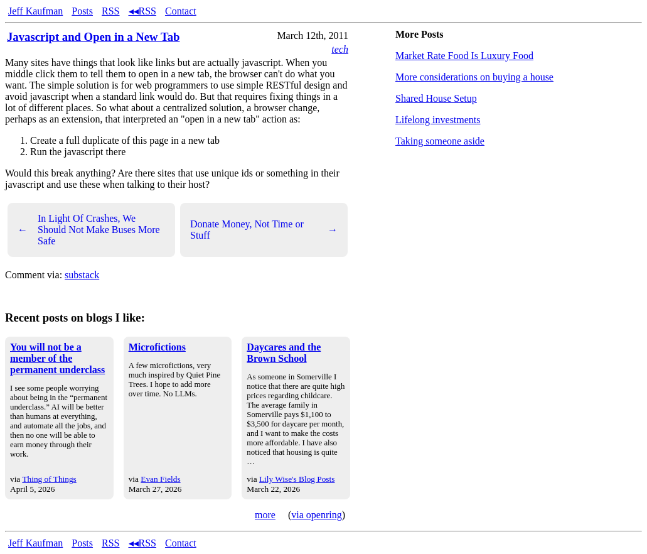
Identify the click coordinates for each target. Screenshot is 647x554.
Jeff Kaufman (35, 11)
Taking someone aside (439, 141)
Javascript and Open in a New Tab (93, 36)
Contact (180, 11)
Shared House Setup (436, 98)
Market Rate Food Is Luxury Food (464, 55)
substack (82, 274)
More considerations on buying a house (474, 77)
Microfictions (157, 347)
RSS (110, 11)
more (265, 514)
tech (339, 49)
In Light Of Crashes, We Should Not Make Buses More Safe (89, 229)
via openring (316, 514)
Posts (82, 11)
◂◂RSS (142, 11)
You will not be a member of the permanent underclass (57, 358)
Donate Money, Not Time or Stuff (264, 230)
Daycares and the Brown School (284, 353)
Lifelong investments (438, 119)
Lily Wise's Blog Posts (296, 479)
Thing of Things (49, 479)
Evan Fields (160, 479)
